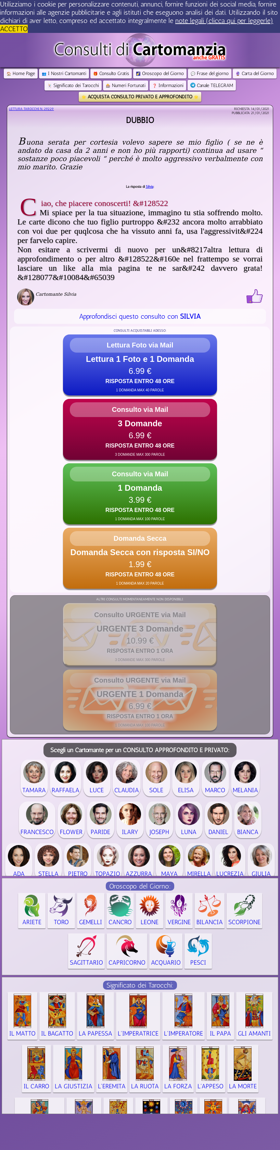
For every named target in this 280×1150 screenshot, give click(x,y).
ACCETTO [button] (14, 29)
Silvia (149, 187)
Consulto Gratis (111, 73)
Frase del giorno (210, 73)
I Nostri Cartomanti (64, 73)
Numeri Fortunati (125, 85)
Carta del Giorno (255, 73)
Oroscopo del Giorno (160, 73)
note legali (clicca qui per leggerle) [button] (224, 20)
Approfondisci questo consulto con (140, 316)
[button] (140, 364)
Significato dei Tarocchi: (140, 985)
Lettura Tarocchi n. (31, 109)
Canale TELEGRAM (211, 85)
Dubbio (140, 120)
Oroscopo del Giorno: (140, 886)
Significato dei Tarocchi (73, 85)
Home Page (21, 73)
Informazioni (167, 85)
